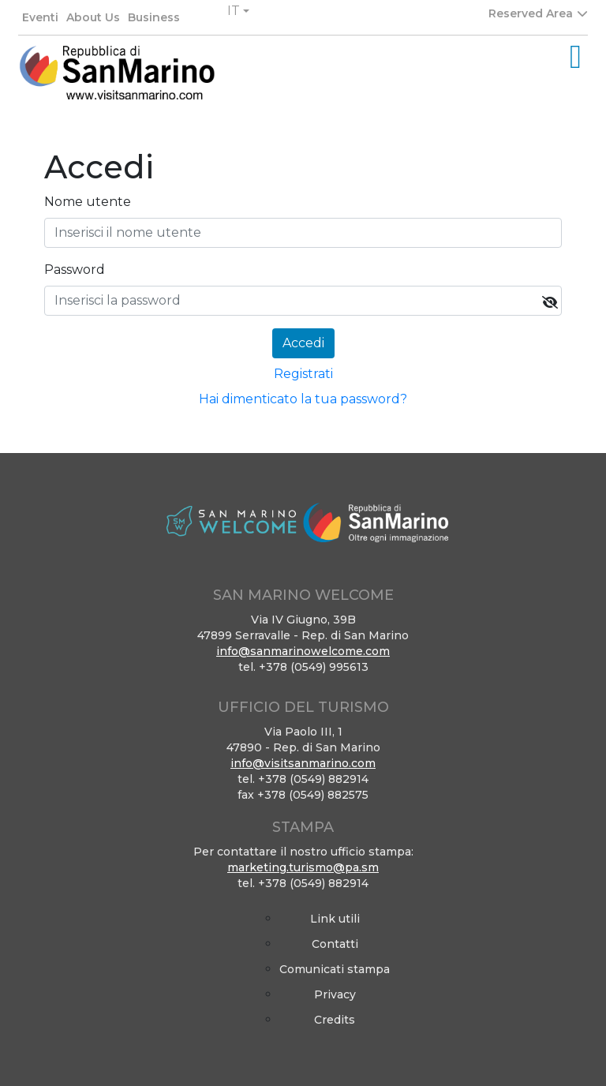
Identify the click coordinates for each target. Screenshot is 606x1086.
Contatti (335, 944)
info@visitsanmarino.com (303, 763)
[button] (238, 11)
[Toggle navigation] (575, 56)
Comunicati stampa (334, 969)
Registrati (303, 373)
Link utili (335, 919)
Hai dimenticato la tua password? (303, 398)
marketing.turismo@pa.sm (303, 867)
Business (154, 17)
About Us (93, 17)
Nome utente (87, 201)
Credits (334, 1020)
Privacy (335, 994)
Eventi (40, 17)
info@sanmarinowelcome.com (303, 651)
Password (74, 269)
